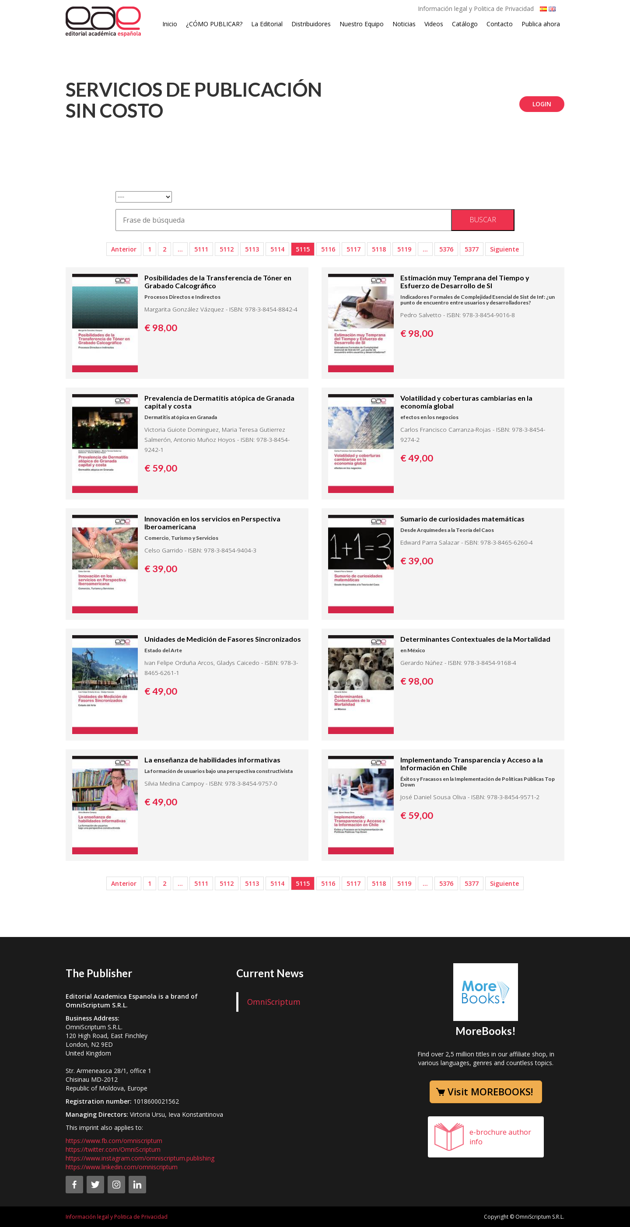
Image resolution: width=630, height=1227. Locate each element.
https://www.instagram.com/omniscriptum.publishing (140, 1158)
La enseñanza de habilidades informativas (212, 759)
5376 (446, 249)
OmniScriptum (274, 1001)
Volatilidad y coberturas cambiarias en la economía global (466, 402)
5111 (201, 249)
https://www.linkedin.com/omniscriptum (122, 1167)
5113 (252, 249)
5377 (472, 249)
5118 (379, 249)
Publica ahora (541, 24)
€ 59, (160, 468)
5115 (303, 249)
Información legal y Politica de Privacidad (476, 8)
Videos (433, 24)
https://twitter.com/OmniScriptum (113, 1149)
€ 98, (160, 327)
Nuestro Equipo (362, 24)
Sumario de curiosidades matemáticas (462, 518)
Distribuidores (311, 24)
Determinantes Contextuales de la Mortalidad (475, 639)
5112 (227, 249)
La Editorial (267, 24)
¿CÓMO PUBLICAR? (214, 24)
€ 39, (160, 568)
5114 (277, 249)
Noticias (404, 24)
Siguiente (504, 249)
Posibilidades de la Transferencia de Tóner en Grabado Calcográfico (217, 281)
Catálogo (465, 24)
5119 (404, 249)
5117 (353, 249)
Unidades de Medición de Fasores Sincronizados (222, 639)
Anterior (123, 249)
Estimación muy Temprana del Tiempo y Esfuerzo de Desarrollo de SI (464, 281)
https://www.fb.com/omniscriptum (114, 1140)
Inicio (169, 24)
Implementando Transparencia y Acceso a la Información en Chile (471, 763)
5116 (328, 249)
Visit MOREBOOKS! (490, 1091)
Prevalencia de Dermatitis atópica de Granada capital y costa (219, 402)
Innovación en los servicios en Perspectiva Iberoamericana (212, 522)
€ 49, (416, 458)
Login (541, 104)
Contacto (499, 24)
